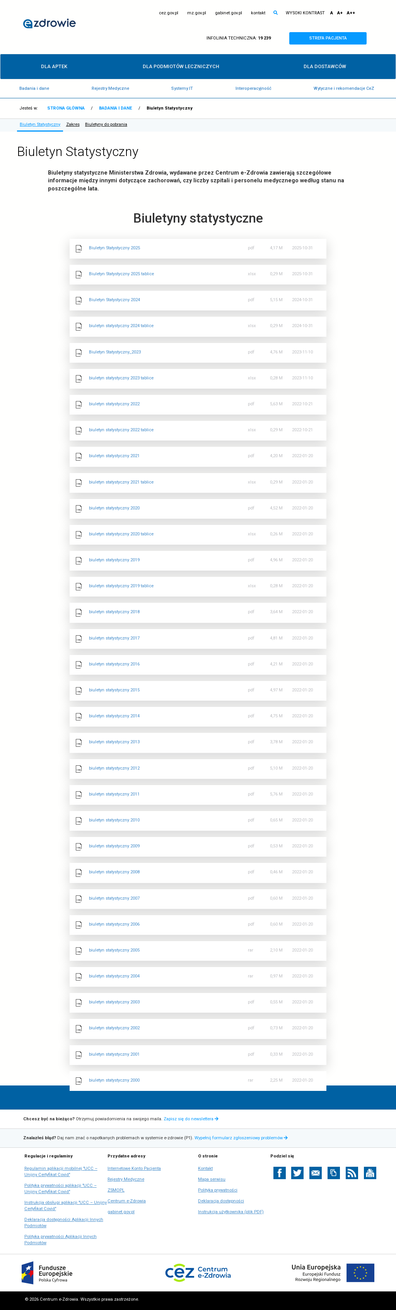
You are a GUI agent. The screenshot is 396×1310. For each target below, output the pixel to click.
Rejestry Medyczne (110, 88)
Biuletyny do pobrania (106, 124)
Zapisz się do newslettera (191, 1118)
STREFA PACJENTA (335, 38)
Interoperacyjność (253, 88)
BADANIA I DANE (115, 108)
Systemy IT (182, 88)
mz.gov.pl (196, 13)
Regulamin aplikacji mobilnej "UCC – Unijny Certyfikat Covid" (60, 1172)
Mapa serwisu (211, 1179)
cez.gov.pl (168, 13)
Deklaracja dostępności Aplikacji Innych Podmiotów (63, 1223)
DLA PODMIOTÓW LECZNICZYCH (181, 66)
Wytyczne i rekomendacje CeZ (344, 88)
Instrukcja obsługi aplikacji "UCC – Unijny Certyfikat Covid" (65, 1206)
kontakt (258, 12)
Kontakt (205, 1168)
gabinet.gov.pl (228, 13)
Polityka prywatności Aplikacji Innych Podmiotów (60, 1240)
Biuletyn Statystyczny (40, 124)
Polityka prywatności (217, 1190)
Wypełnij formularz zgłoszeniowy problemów (242, 1137)
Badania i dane (34, 88)
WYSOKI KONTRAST (305, 12)
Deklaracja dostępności (221, 1201)
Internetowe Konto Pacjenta (134, 1169)
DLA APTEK (54, 66)
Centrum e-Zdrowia (127, 1201)
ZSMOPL (116, 1190)
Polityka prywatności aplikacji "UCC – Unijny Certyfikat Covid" (60, 1189)
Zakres (73, 124)
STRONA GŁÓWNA (66, 108)
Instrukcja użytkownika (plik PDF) (231, 1211)
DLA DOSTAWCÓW (325, 66)
